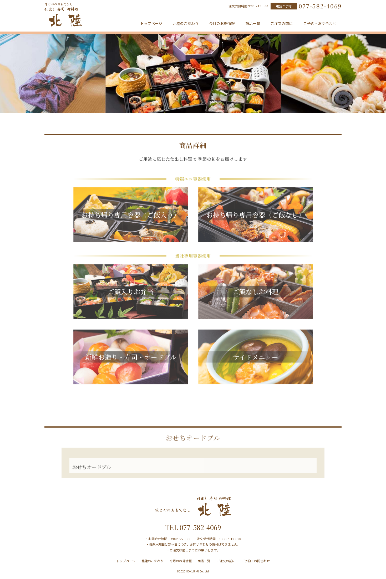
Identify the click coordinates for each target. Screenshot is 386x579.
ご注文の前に (282, 23)
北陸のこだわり (186, 23)
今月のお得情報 (222, 23)
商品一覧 (252, 23)
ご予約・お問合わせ (319, 23)
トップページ (151, 23)
